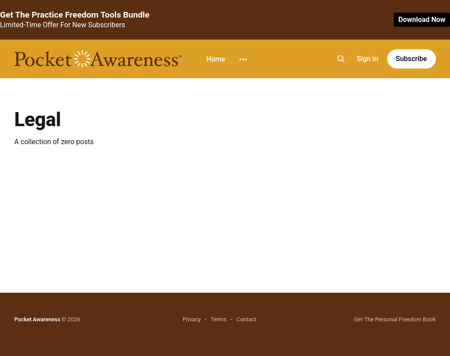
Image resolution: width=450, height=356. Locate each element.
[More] (243, 59)
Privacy (191, 319)
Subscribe (411, 58)
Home (215, 59)
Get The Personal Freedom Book (394, 319)
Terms (218, 319)
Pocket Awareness (37, 319)
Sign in (367, 58)
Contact (246, 319)
